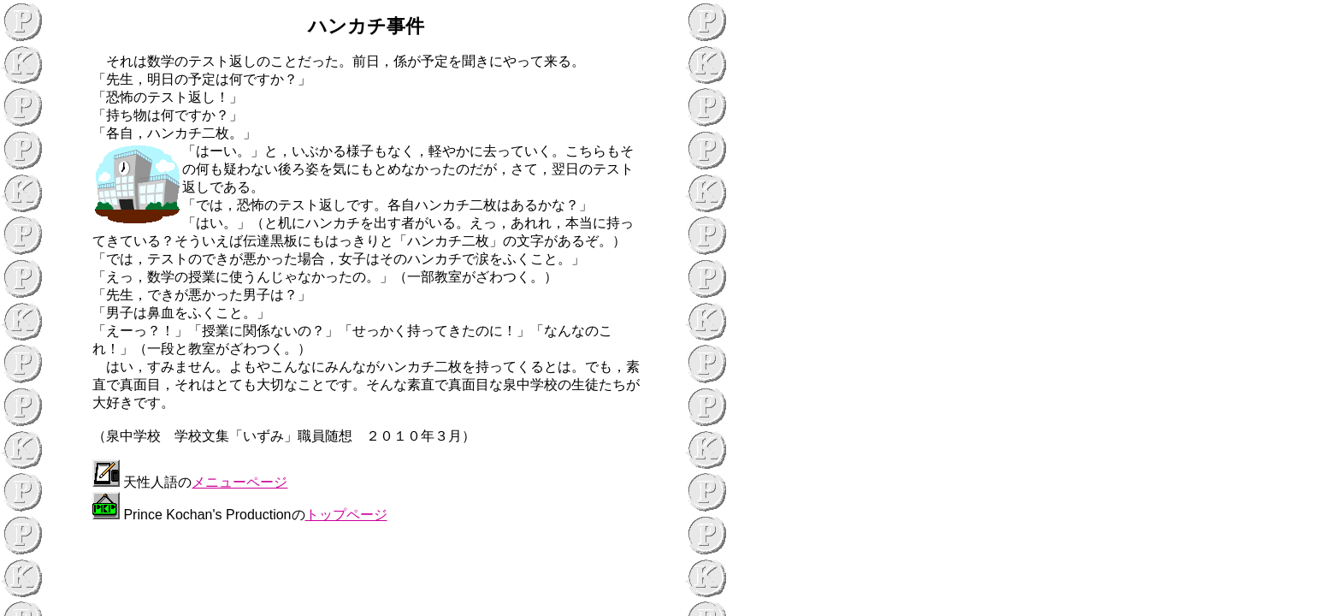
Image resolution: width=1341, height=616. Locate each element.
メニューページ (239, 482)
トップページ (346, 514)
